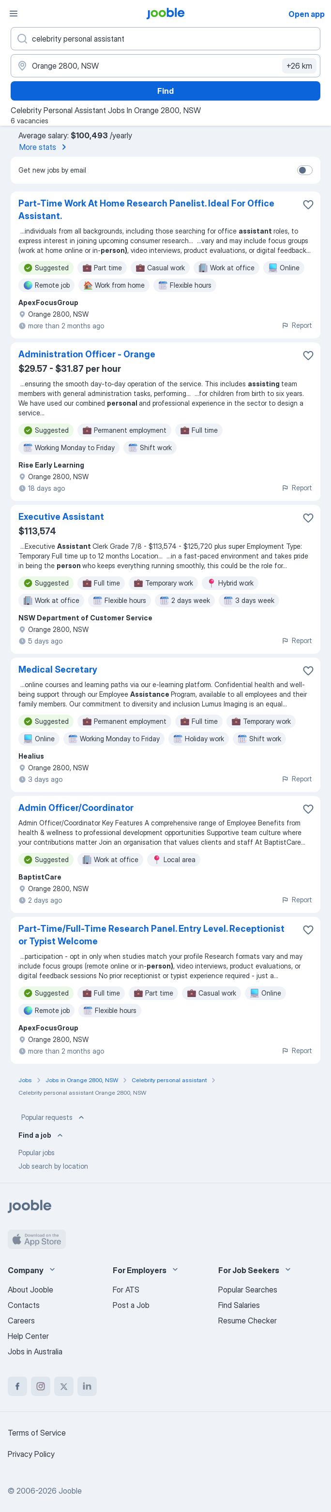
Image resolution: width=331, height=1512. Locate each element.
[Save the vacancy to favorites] (308, 204)
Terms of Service (37, 1433)
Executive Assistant (61, 517)
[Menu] (13, 13)
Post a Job (131, 1305)
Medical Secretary (57, 669)
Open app (306, 14)
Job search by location (53, 1166)
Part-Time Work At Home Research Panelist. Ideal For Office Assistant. (146, 209)
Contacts (24, 1305)
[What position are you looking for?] (165, 38)
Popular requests (53, 1117)
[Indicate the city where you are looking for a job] (165, 65)
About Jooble (30, 1289)
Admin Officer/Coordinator (76, 808)
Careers (21, 1320)
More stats (44, 147)
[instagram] (40, 1386)
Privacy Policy (31, 1454)
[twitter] (64, 1386)
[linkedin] (87, 1386)
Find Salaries (239, 1305)
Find (165, 91)
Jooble (70, 1491)
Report (296, 325)
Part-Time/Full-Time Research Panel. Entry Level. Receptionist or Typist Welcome (151, 935)
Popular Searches (247, 1289)
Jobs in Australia (35, 1351)
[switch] (305, 170)
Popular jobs (36, 1152)
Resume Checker (247, 1320)
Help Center (28, 1336)
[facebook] (17, 1386)
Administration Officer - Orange (86, 354)
